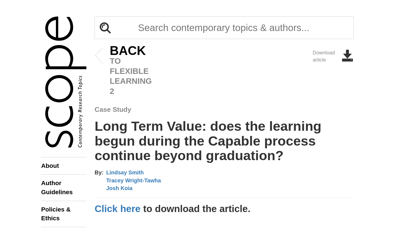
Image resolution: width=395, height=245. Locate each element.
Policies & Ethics (56, 214)
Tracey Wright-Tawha (133, 180)
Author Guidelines (57, 187)
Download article (333, 56)
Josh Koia (119, 188)
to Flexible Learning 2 (119, 71)
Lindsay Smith (125, 172)
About (50, 165)
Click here (117, 208)
